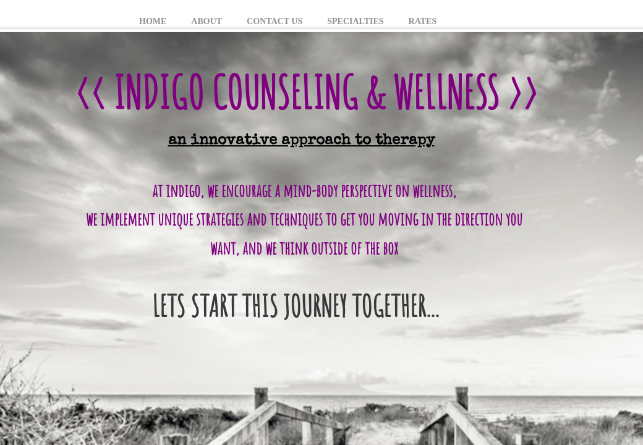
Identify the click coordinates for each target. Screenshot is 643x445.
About (206, 21)
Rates (423, 21)
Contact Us (274, 21)
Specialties (355, 21)
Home (152, 21)
